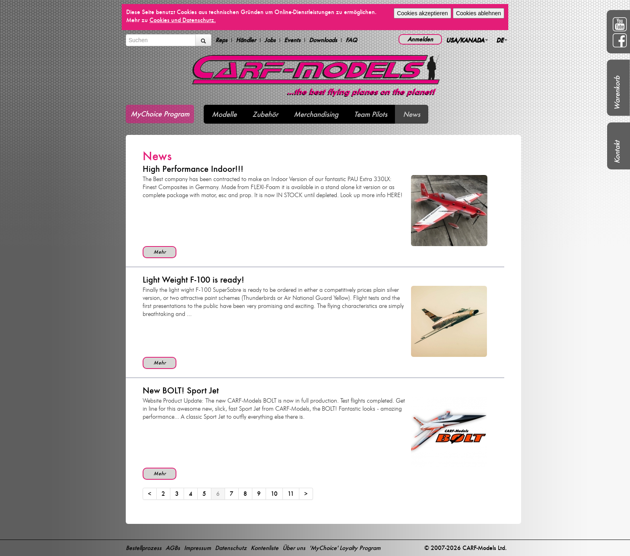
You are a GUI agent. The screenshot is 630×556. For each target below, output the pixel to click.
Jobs (270, 40)
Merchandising (316, 114)
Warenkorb (617, 93)
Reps (221, 40)
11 (291, 493)
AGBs (173, 548)
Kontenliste (264, 548)
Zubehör (265, 114)
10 (274, 493)
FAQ (351, 40)
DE (501, 40)
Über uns (293, 548)
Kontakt (617, 152)
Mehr (159, 251)
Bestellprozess (144, 548)
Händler (246, 40)
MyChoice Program (160, 113)
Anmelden (420, 39)
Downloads (323, 40)
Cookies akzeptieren (422, 13)
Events (292, 40)
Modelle (224, 114)
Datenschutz (231, 548)
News (411, 114)
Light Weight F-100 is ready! (193, 279)
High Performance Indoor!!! (193, 168)
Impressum (197, 548)
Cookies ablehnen (478, 13)
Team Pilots (370, 114)
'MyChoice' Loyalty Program (344, 548)
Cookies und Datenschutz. (182, 20)
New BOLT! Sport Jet (181, 390)
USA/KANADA (467, 40)
